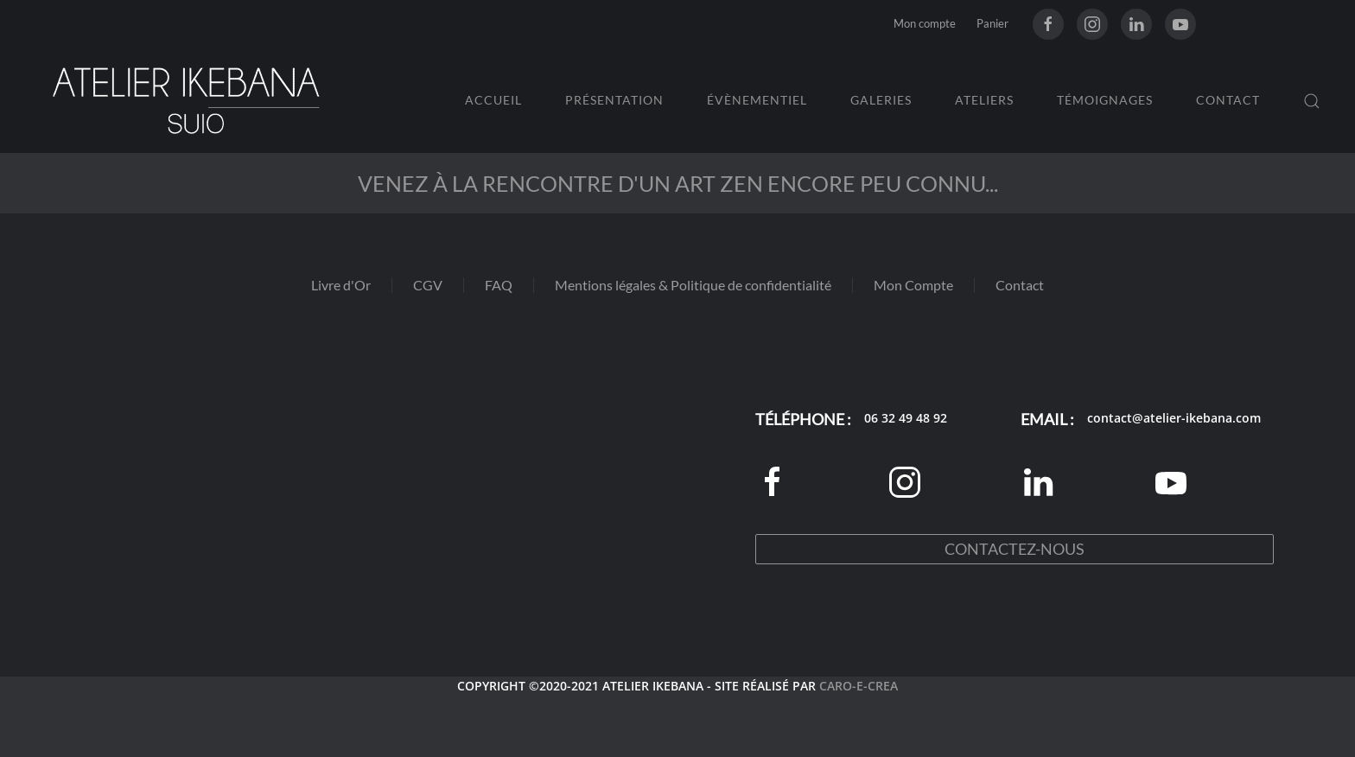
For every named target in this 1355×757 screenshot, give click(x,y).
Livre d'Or (341, 285)
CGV (427, 285)
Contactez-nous (1015, 548)
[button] (1311, 101)
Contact (1228, 99)
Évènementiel (757, 99)
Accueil (493, 99)
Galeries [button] (881, 99)
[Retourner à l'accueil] (186, 100)
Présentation (614, 99)
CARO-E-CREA (858, 685)
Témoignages (1105, 99)
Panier (992, 23)
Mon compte (925, 23)
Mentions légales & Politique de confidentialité (693, 285)
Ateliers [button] (984, 99)
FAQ (498, 285)
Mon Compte (913, 285)
